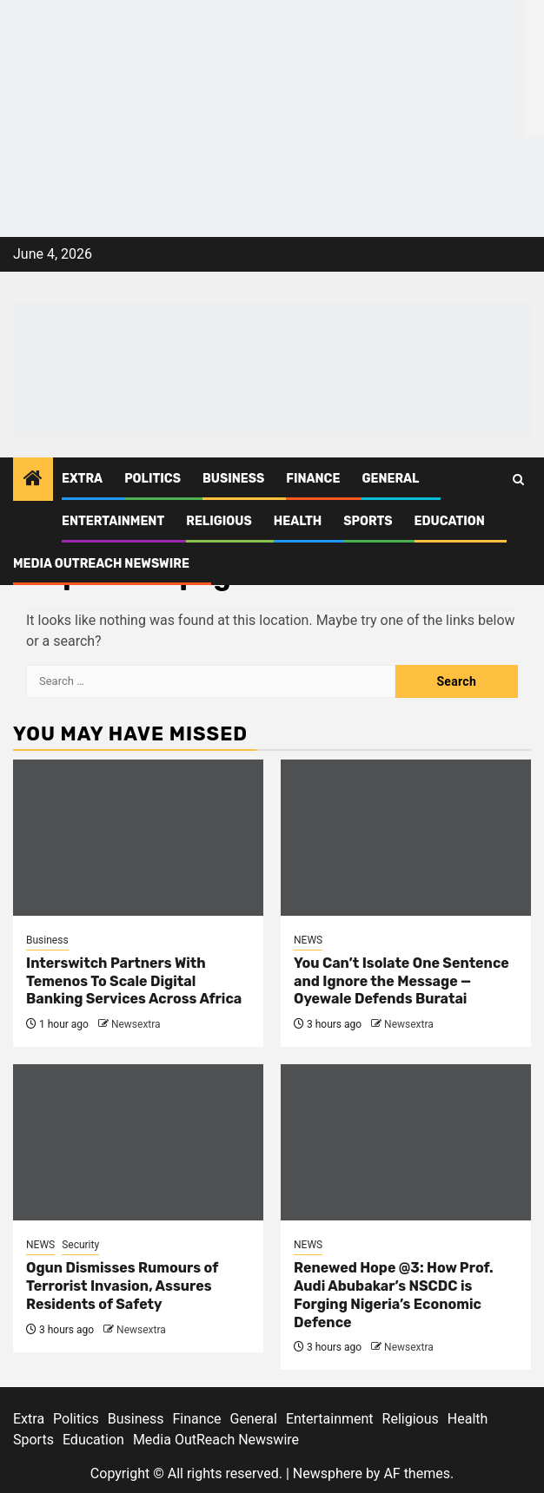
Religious (219, 521)
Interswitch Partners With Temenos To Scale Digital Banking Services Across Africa (134, 981)
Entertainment (113, 521)
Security (80, 1245)
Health (298, 521)
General (390, 478)
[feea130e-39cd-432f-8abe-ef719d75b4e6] (262, 67)
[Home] (33, 480)
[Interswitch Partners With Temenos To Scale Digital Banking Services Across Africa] (138, 838)
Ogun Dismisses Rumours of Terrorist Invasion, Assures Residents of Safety (122, 1286)
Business (233, 478)
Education (450, 521)
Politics (152, 478)
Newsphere (327, 1473)
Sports (367, 521)
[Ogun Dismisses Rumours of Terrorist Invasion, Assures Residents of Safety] (138, 1142)
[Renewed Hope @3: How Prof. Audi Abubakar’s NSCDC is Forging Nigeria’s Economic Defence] (406, 1142)
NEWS (308, 940)
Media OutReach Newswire (101, 563)
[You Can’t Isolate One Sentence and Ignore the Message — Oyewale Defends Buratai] (406, 838)
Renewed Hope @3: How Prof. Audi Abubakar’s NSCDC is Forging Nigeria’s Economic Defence (394, 1295)
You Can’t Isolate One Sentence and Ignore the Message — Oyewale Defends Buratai (401, 981)
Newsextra (136, 1024)
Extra (82, 478)
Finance (313, 478)
